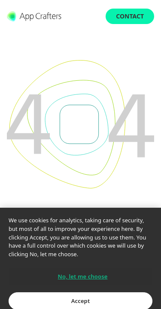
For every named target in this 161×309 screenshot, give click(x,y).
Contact (130, 16)
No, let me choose (83, 280)
